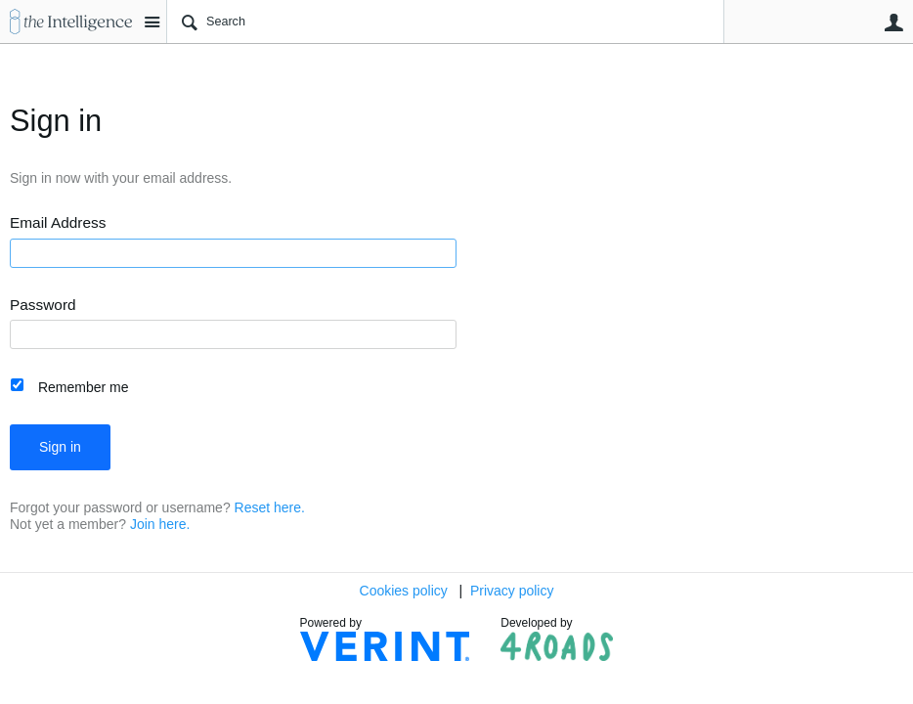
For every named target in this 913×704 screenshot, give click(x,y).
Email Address (58, 223)
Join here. (160, 524)
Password (43, 305)
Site (151, 21)
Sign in (60, 447)
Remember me (83, 387)
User (893, 22)
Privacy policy (512, 590)
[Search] (445, 21)
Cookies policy (404, 590)
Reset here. (270, 507)
